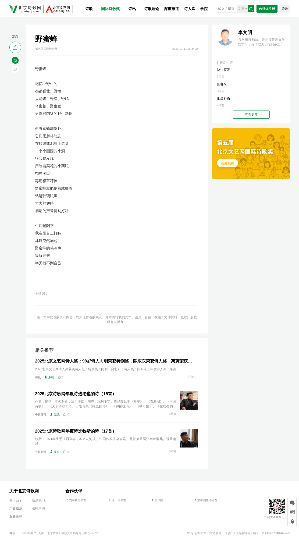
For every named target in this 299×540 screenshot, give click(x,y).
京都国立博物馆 (205, 500)
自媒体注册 (267, 9)
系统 (49, 377)
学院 (204, 9)
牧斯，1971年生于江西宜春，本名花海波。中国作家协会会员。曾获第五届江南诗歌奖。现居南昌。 (105, 441)
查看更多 (251, 114)
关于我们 (15, 500)
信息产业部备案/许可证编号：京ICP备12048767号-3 (257, 533)
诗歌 (90, 9)
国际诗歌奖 (112, 9)
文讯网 (157, 500)
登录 (284, 9)
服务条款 (15, 516)
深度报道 (171, 9)
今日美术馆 (117, 500)
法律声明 (38, 508)
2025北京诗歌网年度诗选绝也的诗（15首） (75, 393)
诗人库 (189, 9)
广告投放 (15, 508)
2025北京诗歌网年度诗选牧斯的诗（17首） (75, 431)
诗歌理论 (151, 9)
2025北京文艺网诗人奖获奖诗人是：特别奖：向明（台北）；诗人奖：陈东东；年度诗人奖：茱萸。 (107, 369)
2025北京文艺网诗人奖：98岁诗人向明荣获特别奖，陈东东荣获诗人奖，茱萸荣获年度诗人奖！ (115, 361)
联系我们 (38, 500)
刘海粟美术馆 (75, 500)
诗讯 (133, 9)
